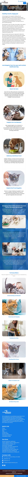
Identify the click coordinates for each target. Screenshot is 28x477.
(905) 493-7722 (7, 458)
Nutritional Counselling (7, 445)
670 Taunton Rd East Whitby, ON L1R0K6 (12, 456)
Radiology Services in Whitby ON (9, 450)
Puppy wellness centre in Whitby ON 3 (10, 442)
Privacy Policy (5, 433)
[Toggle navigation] (24, 3)
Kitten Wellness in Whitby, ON (8, 444)
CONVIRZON (19, 473)
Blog (3, 431)
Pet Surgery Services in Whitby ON (10, 446)
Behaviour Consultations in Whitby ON (10, 452)
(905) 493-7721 (7, 460)
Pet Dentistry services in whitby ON (10, 449)
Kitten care (16, 8)
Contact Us (4, 432)
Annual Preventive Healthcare (8, 441)
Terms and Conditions (7, 435)
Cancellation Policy (6, 436)
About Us (4, 429)
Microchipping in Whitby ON (8, 448)
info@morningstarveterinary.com (11, 462)
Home (10, 8)
